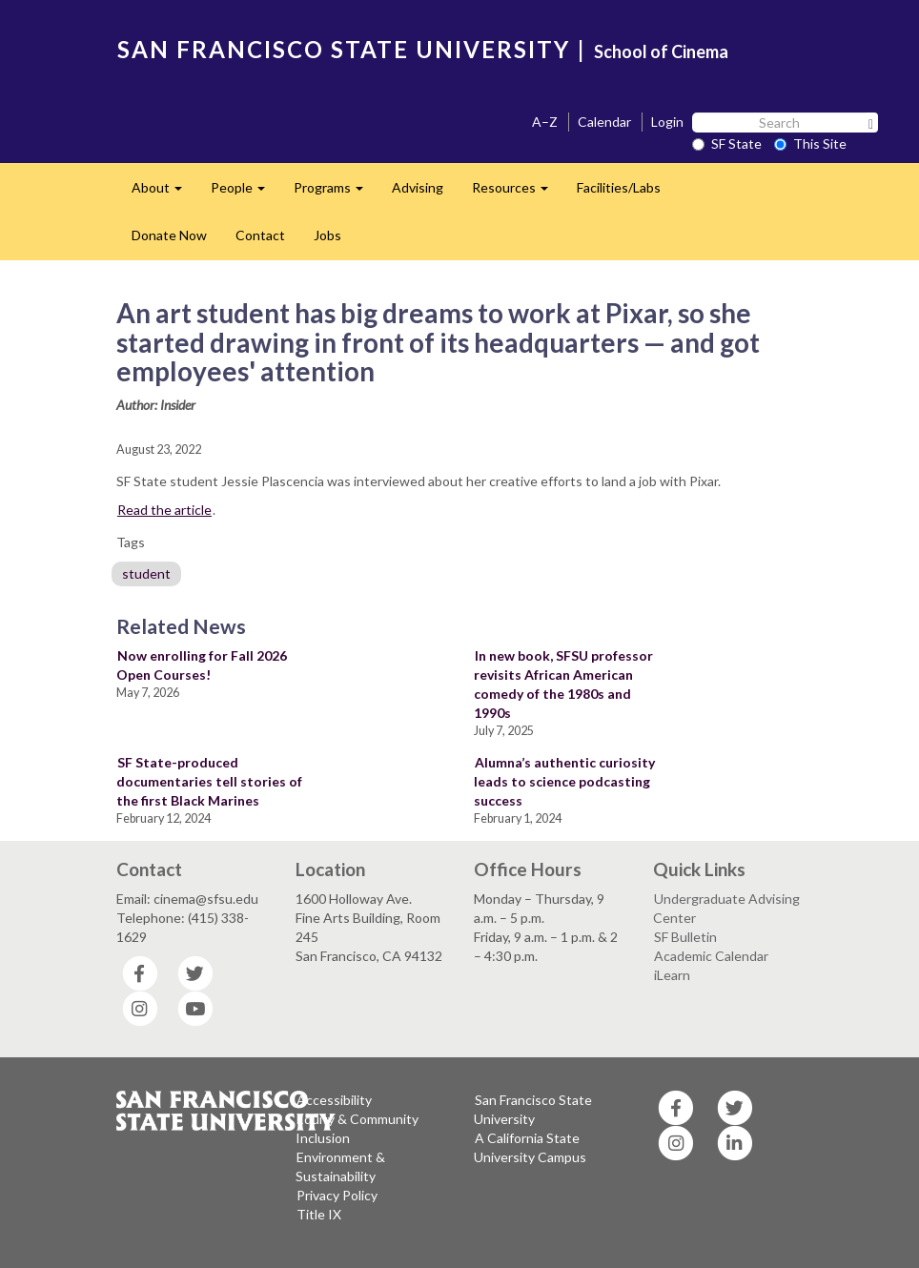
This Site (810, 143)
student (146, 573)
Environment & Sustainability (340, 1166)
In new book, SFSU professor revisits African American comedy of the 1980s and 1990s (563, 684)
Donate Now (169, 235)
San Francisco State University (533, 1109)
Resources (517, 193)
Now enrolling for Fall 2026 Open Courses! (201, 665)
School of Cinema (661, 51)
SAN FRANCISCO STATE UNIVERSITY (343, 49)
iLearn (672, 975)
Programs (336, 193)
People (245, 193)
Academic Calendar (711, 956)
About (164, 193)
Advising (417, 187)
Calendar (604, 121)
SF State (727, 143)
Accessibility (334, 1100)
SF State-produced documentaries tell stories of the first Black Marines (209, 781)
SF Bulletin (685, 937)
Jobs (327, 235)
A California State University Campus (530, 1147)
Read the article (164, 509)
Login (667, 121)
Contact (260, 235)
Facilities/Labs (619, 187)
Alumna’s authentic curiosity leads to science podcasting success (564, 781)
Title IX (318, 1214)
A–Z (545, 121)
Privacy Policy (337, 1195)
